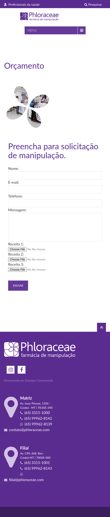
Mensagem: (17, 210)
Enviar (18, 285)
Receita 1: (16, 244)
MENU (32, 30)
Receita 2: (16, 254)
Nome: (13, 168)
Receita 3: (16, 264)
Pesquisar (93, 4)
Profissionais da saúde (22, 4)
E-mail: (13, 182)
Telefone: (15, 196)
